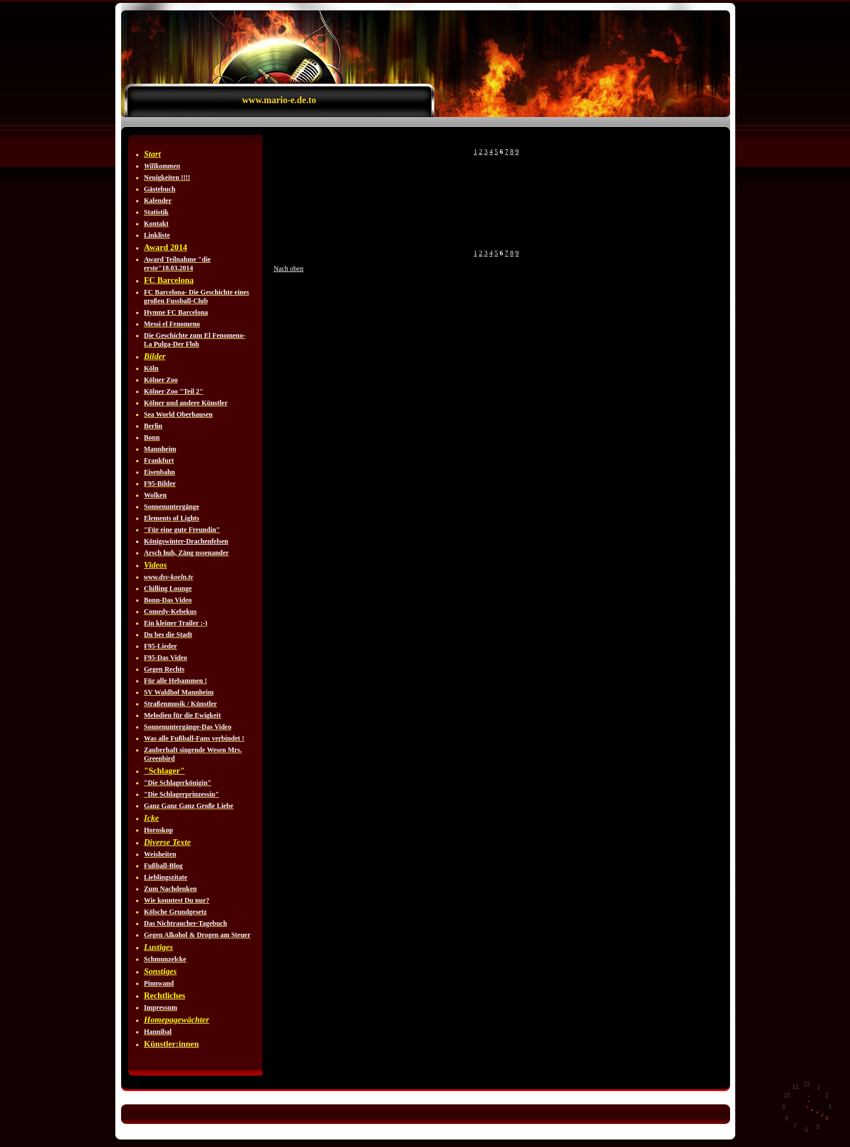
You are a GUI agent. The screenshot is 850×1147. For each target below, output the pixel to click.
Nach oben (289, 269)
